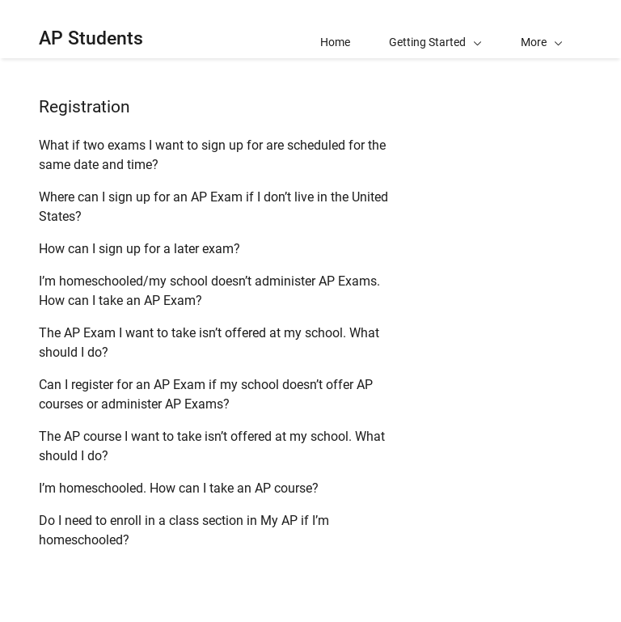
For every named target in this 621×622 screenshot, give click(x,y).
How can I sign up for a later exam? (139, 248)
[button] (541, 29)
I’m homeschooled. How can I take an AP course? (179, 488)
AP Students (91, 38)
